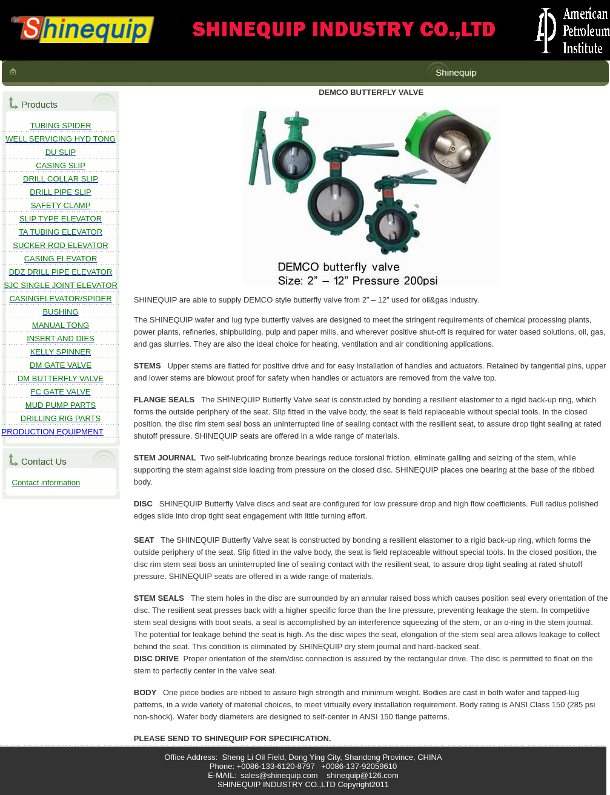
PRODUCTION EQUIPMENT (53, 431)
